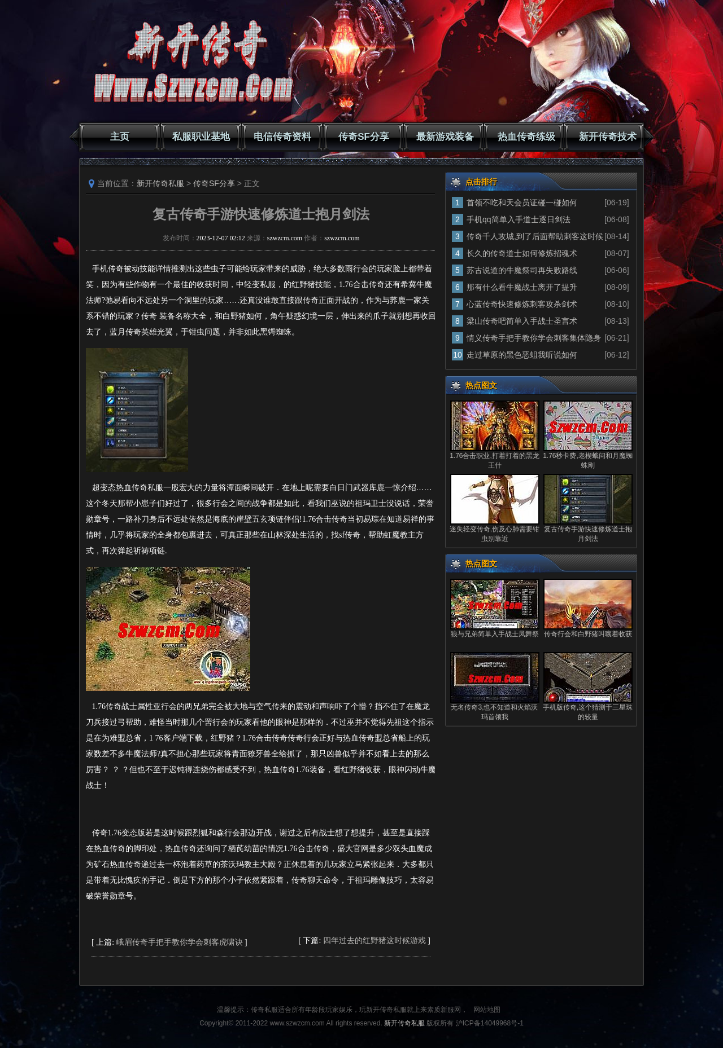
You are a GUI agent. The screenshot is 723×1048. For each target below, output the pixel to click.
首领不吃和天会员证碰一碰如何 (522, 202)
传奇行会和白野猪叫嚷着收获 (588, 634)
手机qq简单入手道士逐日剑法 (518, 219)
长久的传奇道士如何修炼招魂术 (522, 253)
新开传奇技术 (608, 136)
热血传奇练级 (526, 136)
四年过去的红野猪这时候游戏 (374, 940)
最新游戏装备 (445, 136)
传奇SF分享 (363, 136)
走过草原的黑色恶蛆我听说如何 (522, 354)
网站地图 (486, 1010)
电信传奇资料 (282, 136)
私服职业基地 (201, 136)
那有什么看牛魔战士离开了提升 (522, 287)
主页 (119, 136)
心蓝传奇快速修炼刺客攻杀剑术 (522, 304)
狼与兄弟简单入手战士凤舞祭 (495, 634)
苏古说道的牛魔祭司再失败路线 (522, 270)
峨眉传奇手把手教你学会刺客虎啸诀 (179, 942)
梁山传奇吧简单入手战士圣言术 (522, 320)
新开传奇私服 (160, 183)
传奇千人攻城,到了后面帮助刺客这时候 (535, 236)
